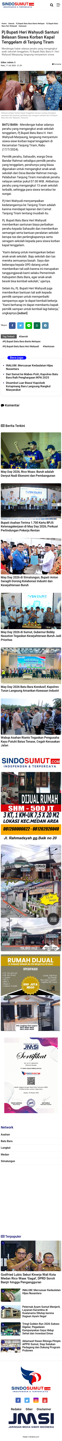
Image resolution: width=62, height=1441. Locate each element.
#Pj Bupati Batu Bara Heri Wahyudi (20, 346)
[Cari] (51, 5)
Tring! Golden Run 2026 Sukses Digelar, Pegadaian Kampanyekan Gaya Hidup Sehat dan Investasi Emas (40, 1328)
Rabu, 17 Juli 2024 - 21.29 (11, 65)
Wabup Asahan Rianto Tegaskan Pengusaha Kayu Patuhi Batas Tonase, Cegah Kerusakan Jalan (30, 741)
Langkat (5, 1147)
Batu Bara (7, 1141)
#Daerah (23, 336)
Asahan (5, 1134)
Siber (29, 1409)
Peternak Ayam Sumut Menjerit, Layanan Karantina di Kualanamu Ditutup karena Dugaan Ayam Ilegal (41, 1311)
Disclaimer (44, 1409)
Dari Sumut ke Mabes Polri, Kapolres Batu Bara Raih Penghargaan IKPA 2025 (32, 376)
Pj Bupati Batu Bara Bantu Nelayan (30, 23)
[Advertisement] (31, 1198)
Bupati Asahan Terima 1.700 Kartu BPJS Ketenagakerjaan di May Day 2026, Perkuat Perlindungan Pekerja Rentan (29, 526)
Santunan (22, 26)
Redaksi (16, 1409)
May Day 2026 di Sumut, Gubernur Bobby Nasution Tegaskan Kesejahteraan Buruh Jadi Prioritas (31, 636)
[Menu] (59, 5)
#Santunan (48, 346)
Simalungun (8, 1161)
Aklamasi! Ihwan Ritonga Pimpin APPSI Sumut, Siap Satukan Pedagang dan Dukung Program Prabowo (41, 1345)
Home (4, 23)
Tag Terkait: (8, 336)
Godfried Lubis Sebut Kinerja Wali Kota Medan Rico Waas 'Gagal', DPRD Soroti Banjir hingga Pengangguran (28, 1278)
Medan (5, 1154)
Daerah (11, 23)
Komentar (56, 64)
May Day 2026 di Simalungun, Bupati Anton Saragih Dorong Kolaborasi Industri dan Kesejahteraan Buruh (29, 581)
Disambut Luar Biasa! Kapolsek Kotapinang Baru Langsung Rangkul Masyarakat (28, 386)
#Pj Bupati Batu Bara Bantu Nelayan (21, 341)
